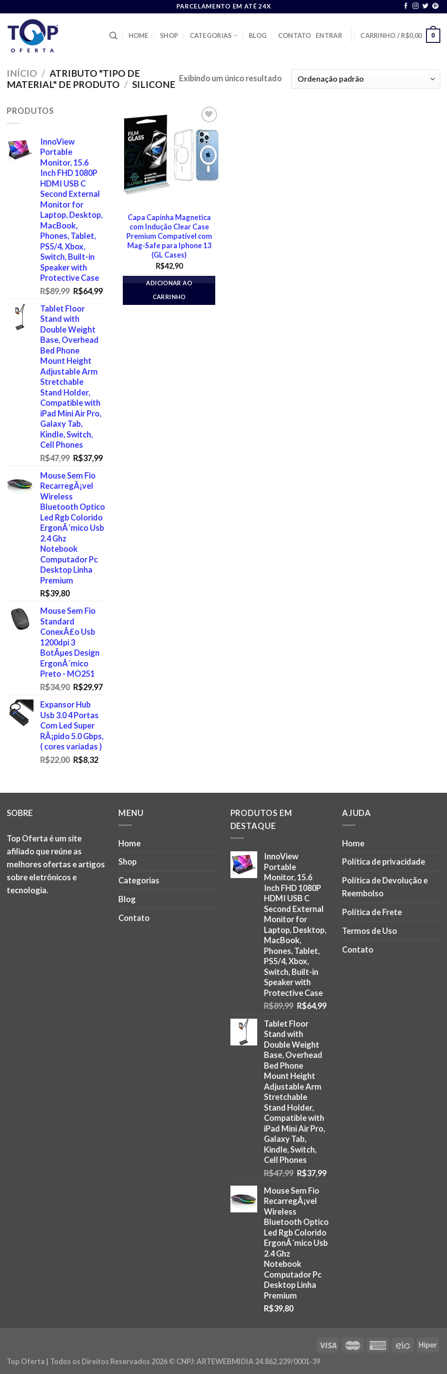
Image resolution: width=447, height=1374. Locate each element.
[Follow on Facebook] (406, 6)
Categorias (214, 35)
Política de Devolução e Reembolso (385, 886)
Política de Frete (372, 912)
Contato (294, 35)
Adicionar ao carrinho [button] (169, 289)
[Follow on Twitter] (425, 6)
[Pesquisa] (113, 36)
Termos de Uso (369, 931)
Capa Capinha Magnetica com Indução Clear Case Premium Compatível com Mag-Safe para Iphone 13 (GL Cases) (169, 236)
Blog (258, 35)
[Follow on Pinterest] (435, 6)
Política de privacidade (383, 861)
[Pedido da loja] (365, 79)
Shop (169, 35)
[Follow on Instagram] (416, 6)
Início (22, 73)
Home (139, 35)
